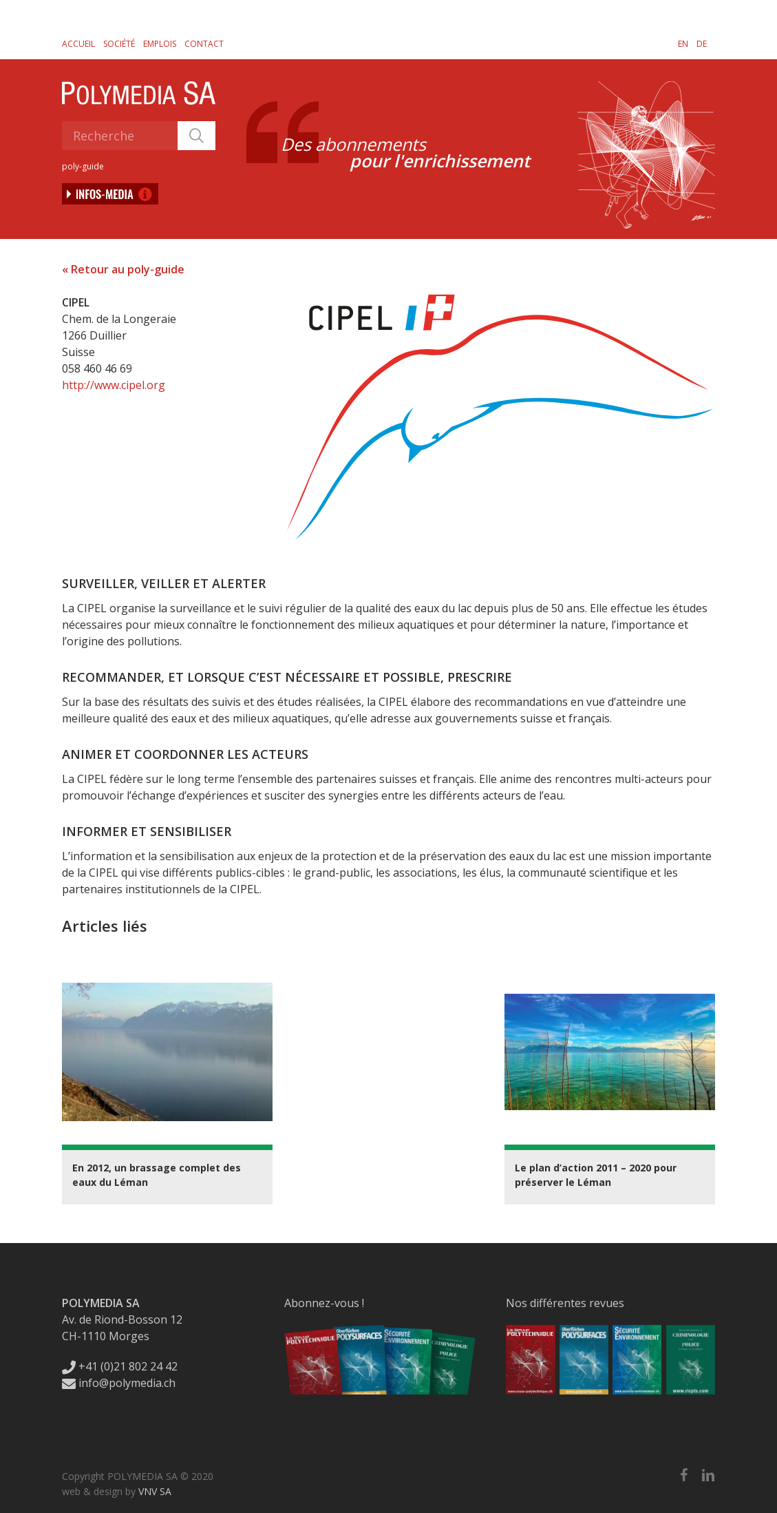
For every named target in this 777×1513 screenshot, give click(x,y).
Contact (204, 44)
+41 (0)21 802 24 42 (120, 1366)
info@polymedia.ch (118, 1382)
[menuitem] (683, 43)
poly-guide (83, 166)
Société (119, 44)
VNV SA (154, 1491)
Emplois (159, 44)
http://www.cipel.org (113, 385)
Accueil (78, 44)
